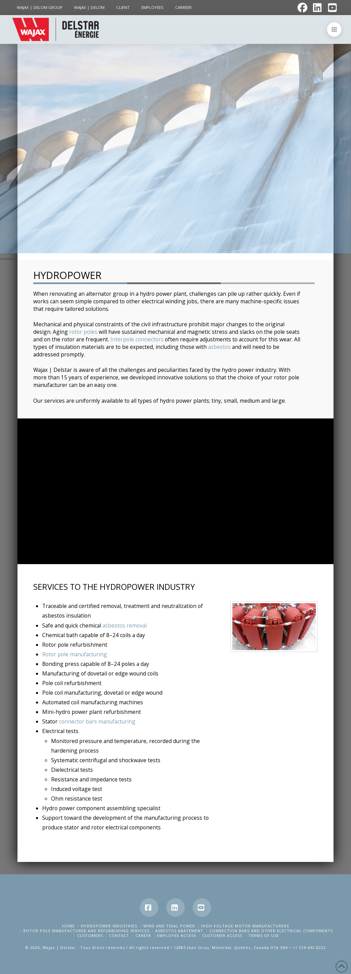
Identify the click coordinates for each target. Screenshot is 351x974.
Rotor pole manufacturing (74, 654)
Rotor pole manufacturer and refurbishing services (86, 930)
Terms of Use (264, 935)
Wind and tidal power (169, 925)
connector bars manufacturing (97, 721)
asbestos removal (124, 625)
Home (68, 925)
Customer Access (222, 935)
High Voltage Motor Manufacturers (245, 925)
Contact (119, 935)
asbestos (219, 347)
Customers (90, 935)
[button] (334, 29)
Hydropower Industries (109, 925)
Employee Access (176, 935)
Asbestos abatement (179, 930)
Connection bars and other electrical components (271, 930)
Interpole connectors (137, 339)
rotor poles (83, 332)
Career (143, 935)
